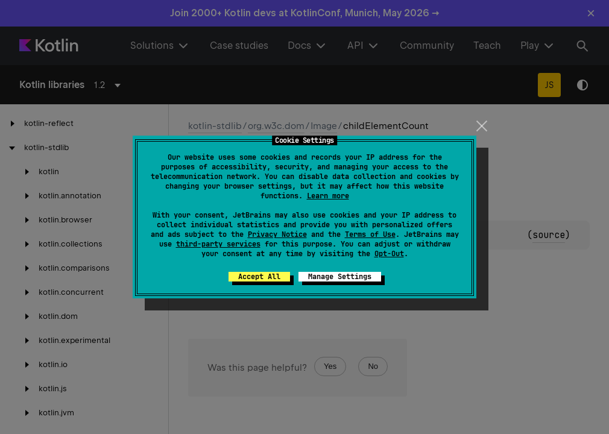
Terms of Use (370, 234)
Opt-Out (389, 254)
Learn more (328, 196)
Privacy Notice (277, 234)
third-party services (218, 244)
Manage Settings (339, 276)
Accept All (259, 276)
